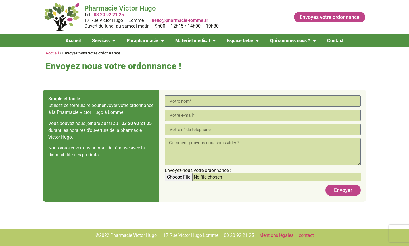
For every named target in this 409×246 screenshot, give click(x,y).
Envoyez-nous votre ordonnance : (198, 170)
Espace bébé (243, 41)
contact (306, 235)
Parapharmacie (145, 41)
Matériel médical (195, 41)
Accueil (73, 40)
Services (103, 41)
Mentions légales (276, 235)
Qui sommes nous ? (293, 41)
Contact (335, 40)
